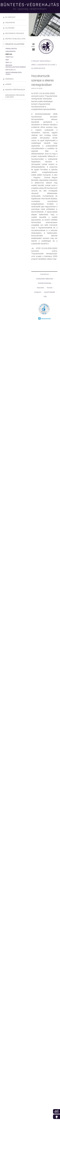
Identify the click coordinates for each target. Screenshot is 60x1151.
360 (56, 1111)
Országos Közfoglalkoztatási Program (16, 66)
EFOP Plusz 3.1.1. (11, 70)
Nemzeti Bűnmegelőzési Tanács (14, 73)
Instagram (37, 292)
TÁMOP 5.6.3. (10, 57)
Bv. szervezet (10, 17)
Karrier (8, 84)
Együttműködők (49, 292)
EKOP (7, 60)
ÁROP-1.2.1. (9, 62)
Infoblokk (56, 1116)
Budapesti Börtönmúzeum (15, 90)
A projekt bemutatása (40, 61)
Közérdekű (9, 79)
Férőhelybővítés (11, 49)
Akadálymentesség (44, 283)
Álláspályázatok (38, 68)
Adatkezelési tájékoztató (44, 279)
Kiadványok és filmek (46, 65)
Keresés (58, 9)
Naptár (33, 49)
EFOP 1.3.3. (9, 54)
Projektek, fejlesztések (14, 44)
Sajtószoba (9, 28)
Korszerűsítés (11, 51)
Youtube (49, 288)
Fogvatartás (10, 23)
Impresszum (44, 274)
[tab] (14, 17)
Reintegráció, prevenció (14, 33)
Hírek (33, 65)
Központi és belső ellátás (15, 39)
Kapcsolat (40, 288)
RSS (45, 297)
